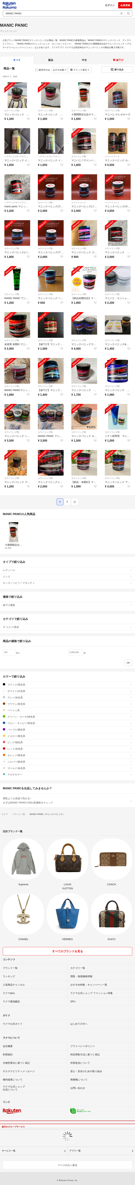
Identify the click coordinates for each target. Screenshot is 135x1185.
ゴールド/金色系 (67, 768)
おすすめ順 (59, 70)
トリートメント (112, 156)
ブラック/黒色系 (67, 684)
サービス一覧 (8, 1150)
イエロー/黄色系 (67, 736)
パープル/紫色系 (67, 729)
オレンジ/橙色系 (67, 755)
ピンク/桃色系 (67, 742)
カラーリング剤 (11, 110)
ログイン (110, 5)
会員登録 (125, 5)
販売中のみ (42, 70)
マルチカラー (67, 774)
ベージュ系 (67, 710)
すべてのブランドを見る (67, 951)
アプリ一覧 (75, 1150)
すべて (17, 60)
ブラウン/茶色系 (67, 703)
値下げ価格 (67, 605)
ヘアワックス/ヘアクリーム (17, 156)
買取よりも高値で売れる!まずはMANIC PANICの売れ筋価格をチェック (67, 800)
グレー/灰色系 (67, 697)
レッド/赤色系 (67, 748)
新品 (50, 60)
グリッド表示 (79, 70)
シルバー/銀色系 (67, 761)
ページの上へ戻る (67, 1165)
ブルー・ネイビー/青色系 (67, 723)
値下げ (118, 60)
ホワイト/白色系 (67, 691)
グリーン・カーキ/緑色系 (67, 716)
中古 (84, 60)
